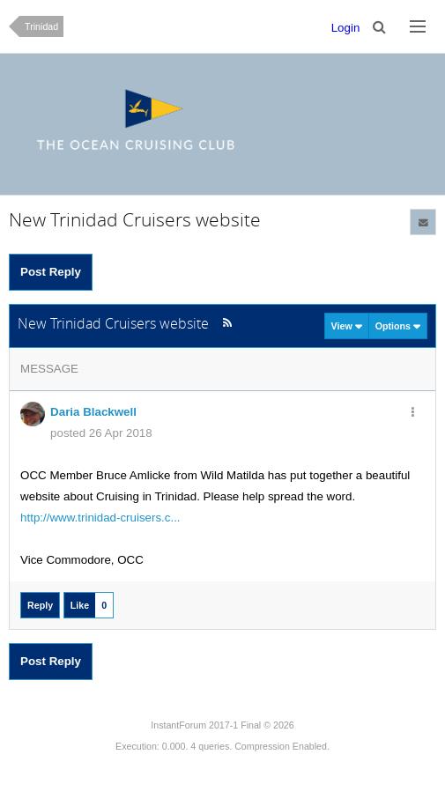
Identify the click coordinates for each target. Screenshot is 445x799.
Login (345, 27)
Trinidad (41, 26)
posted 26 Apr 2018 (101, 433)
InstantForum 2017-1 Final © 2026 (222, 725)
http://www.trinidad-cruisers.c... (100, 517)
